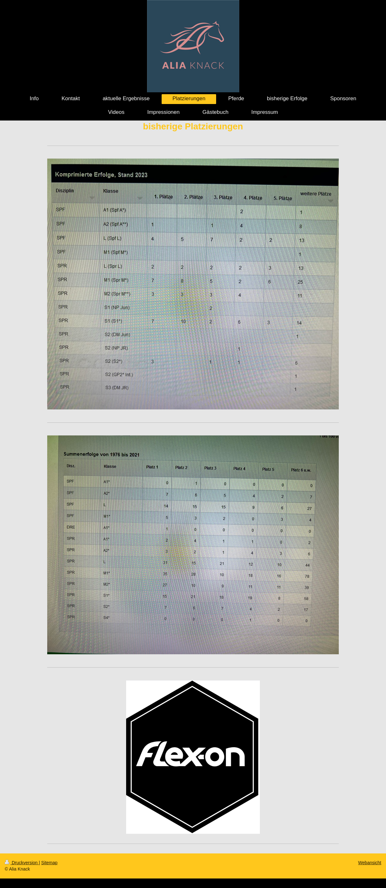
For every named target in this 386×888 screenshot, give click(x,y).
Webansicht (369, 862)
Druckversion (22, 862)
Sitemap (49, 862)
